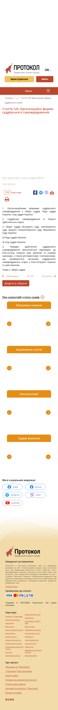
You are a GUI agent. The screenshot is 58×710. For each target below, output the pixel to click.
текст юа (8, 652)
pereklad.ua (29, 618)
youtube (12, 503)
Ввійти (44, 79)
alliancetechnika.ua (12, 620)
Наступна (47, 276)
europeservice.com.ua (13, 643)
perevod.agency (11, 637)
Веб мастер (9, 627)
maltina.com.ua (31, 643)
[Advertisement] (29, 30)
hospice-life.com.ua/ (32, 633)
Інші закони (8, 183)
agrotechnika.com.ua (13, 640)
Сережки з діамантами (14, 616)
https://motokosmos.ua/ (14, 630)
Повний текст (11, 586)
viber (35, 495)
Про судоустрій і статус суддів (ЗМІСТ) (23, 177)
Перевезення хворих (33, 630)
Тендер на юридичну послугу (21, 679)
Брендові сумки (31, 656)
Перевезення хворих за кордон (14, 648)
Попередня (12, 276)
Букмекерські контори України (33, 651)
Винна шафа (29, 627)
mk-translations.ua (32, 640)
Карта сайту (11, 675)
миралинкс (9, 623)
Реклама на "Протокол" (17, 667)
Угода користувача (15, 684)
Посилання (29, 637)
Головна (9, 98)
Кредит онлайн (13, 692)
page (12, 487)
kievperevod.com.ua (12, 656)
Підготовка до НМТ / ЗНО (33, 622)
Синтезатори (10, 633)
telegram (12, 495)
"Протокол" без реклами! (18, 671)
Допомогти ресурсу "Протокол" (22, 688)
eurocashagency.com (32, 614)
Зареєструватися (19, 79)
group (35, 487)
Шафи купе (29, 647)
